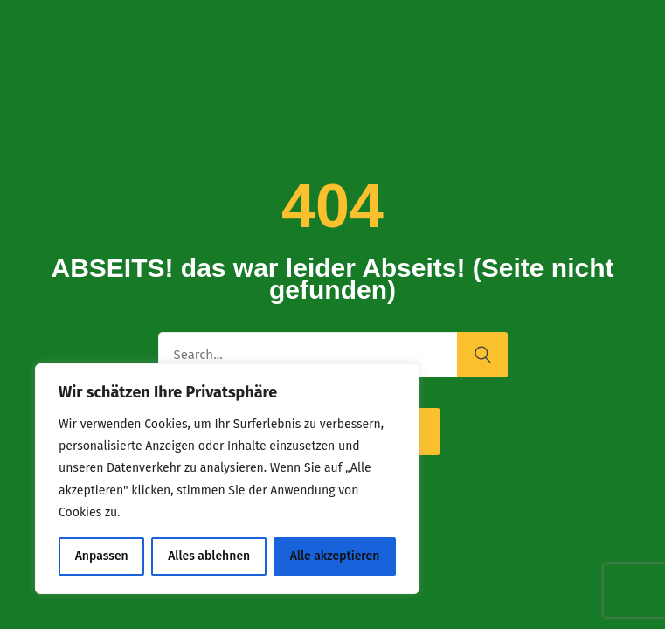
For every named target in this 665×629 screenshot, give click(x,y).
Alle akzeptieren (335, 556)
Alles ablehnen (209, 556)
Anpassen (101, 556)
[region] (227, 478)
